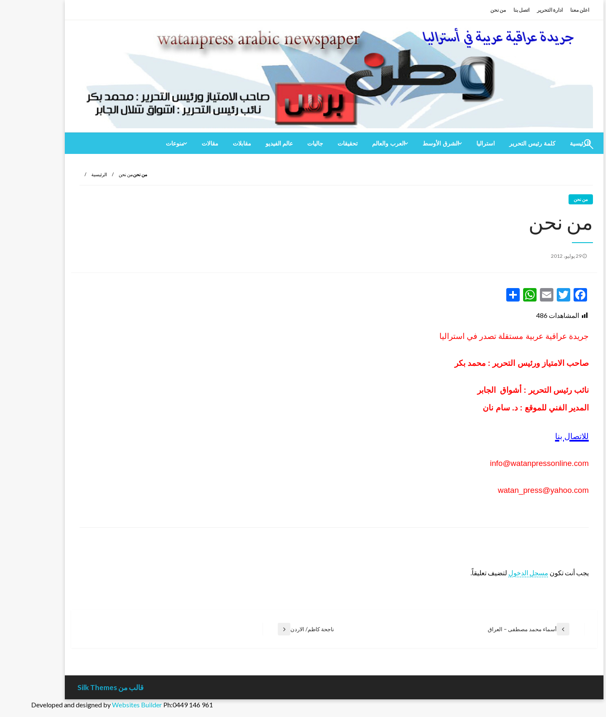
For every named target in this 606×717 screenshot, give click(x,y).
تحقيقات (316, 143)
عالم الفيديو (248, 143)
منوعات (144, 143)
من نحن (467, 10)
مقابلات (211, 143)
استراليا (454, 143)
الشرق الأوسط (409, 143)
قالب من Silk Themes (79, 687)
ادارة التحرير (519, 10)
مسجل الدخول (497, 573)
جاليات (284, 143)
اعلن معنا (548, 10)
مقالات (178, 143)
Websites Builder (106, 705)
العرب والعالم (357, 143)
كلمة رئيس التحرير (501, 143)
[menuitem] (501, 143)
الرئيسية (68, 174)
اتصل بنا (490, 10)
